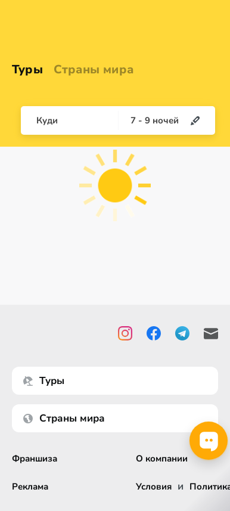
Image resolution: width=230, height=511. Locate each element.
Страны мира (93, 69)
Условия (154, 486)
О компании (162, 458)
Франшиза (34, 458)
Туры (27, 69)
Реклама (30, 486)
